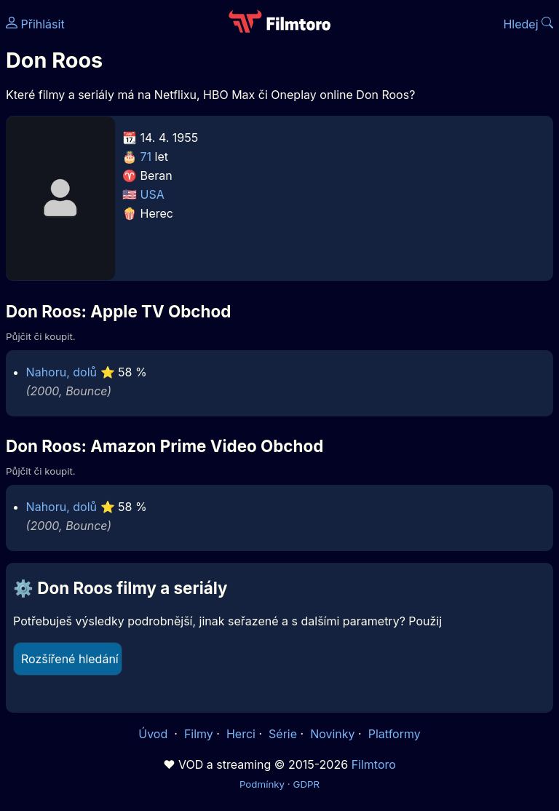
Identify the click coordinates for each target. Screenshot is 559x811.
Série (283, 734)
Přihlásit (35, 24)
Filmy (198, 734)
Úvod (154, 734)
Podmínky (262, 784)
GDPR (306, 784)
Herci (240, 734)
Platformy (394, 734)
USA (152, 194)
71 (146, 156)
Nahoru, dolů (61, 372)
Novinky (332, 734)
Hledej (528, 24)
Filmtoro (374, 764)
